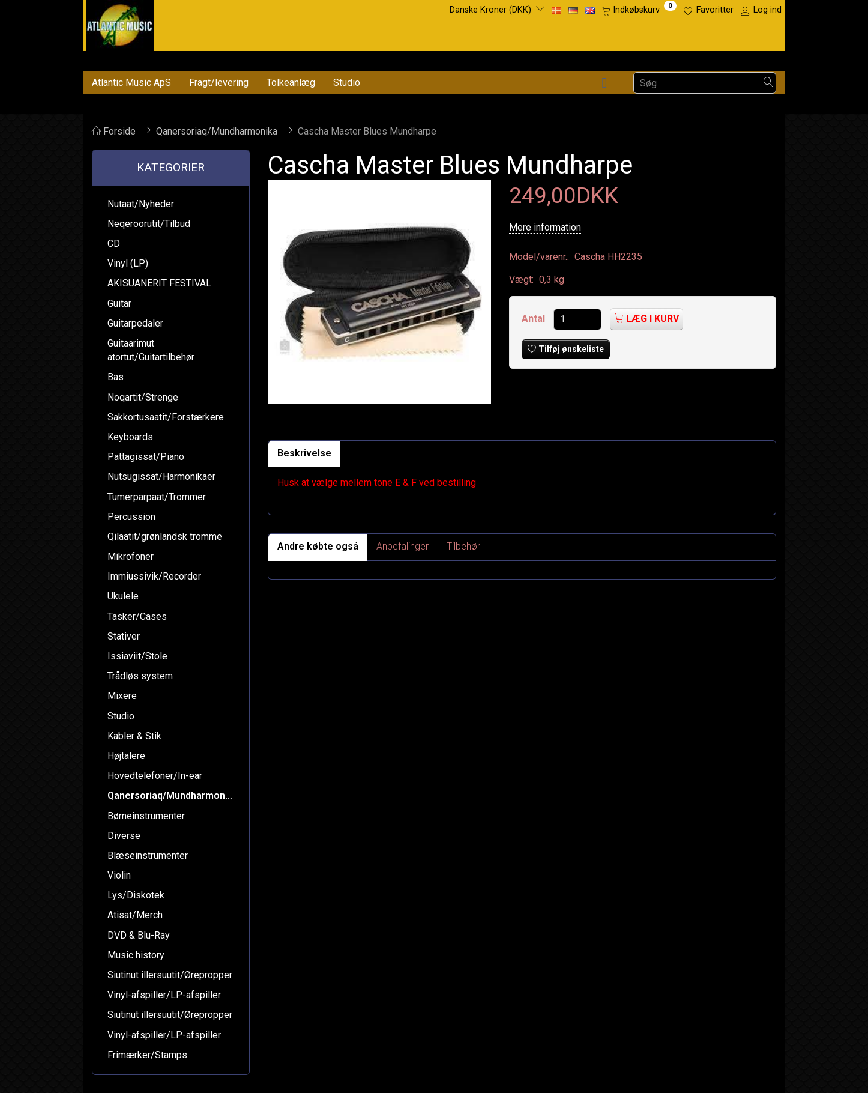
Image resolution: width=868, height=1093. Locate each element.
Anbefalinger (402, 546)
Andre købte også (317, 546)
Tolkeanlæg (291, 82)
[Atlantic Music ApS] (120, 23)
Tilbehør (463, 546)
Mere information (545, 227)
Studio (346, 82)
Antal (534, 318)
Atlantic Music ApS (131, 82)
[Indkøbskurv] (639, 10)
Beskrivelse (304, 453)
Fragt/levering (219, 82)
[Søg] (768, 83)
